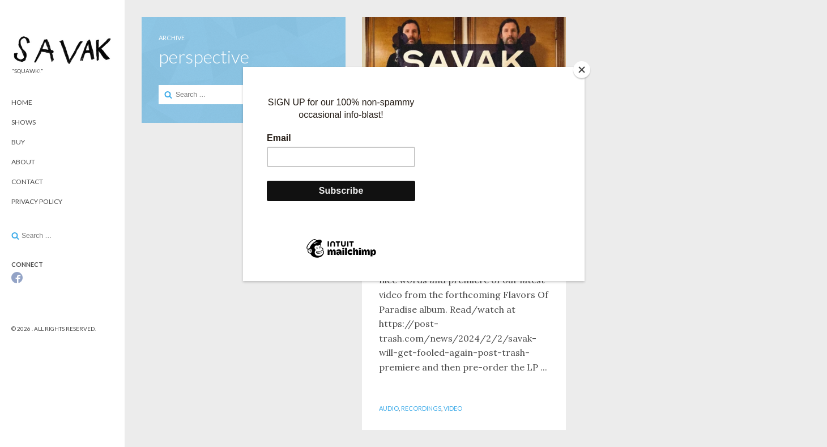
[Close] (581, 69)
